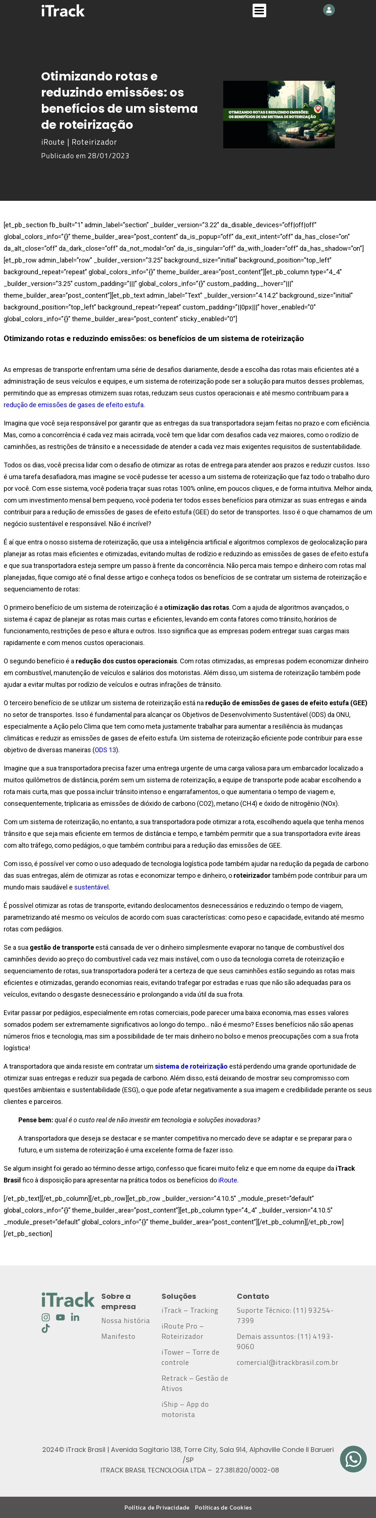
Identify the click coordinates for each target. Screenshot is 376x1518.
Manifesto (118, 1336)
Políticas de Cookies (223, 1507)
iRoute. (228, 1180)
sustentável (91, 887)
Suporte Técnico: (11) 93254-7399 (285, 1315)
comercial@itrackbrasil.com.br (286, 1367)
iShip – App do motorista (185, 1409)
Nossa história (125, 1320)
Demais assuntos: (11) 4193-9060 (285, 1341)
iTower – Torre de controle (191, 1357)
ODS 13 (105, 750)
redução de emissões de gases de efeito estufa (74, 405)
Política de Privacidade (157, 1507)
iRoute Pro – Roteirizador (183, 1331)
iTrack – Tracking (190, 1310)
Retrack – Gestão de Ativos (195, 1383)
